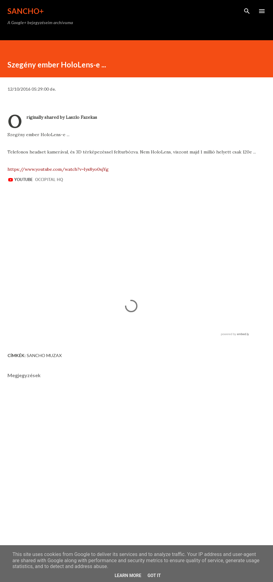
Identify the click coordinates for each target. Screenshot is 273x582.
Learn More (127, 575)
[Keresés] (247, 11)
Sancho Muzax (44, 355)
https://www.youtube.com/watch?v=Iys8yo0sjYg (58, 169)
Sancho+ (25, 10)
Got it (154, 575)
